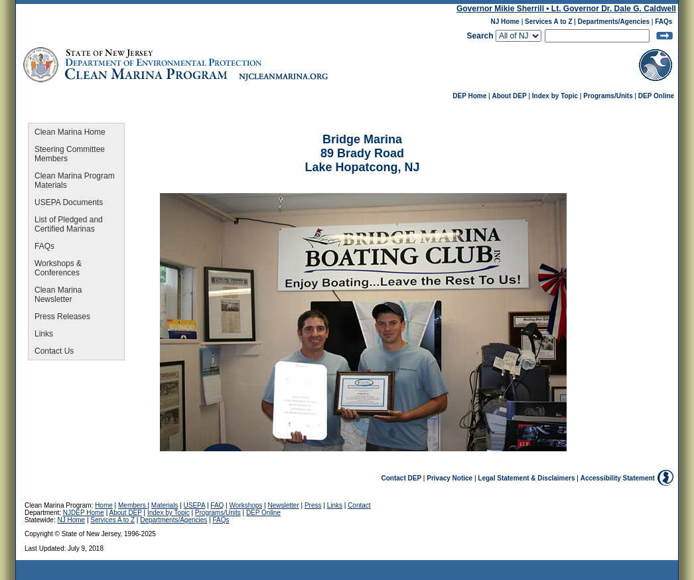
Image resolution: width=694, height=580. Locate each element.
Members (132, 505)
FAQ (217, 505)
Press (313, 505)
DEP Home (469, 96)
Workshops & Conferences (58, 268)
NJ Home (505, 21)
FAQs (663, 21)
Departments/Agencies (614, 21)
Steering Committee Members (70, 154)
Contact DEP (402, 478)
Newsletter (283, 505)
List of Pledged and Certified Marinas (69, 224)
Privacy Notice (449, 478)
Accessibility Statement (618, 478)
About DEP (509, 96)
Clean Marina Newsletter (58, 294)
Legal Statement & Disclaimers (526, 478)
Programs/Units (607, 96)
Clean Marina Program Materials (75, 180)
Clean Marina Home (70, 132)
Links (44, 333)
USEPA (195, 505)
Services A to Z (549, 21)
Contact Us (54, 351)
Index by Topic (555, 96)
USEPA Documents (69, 202)
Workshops (246, 505)
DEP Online (656, 96)
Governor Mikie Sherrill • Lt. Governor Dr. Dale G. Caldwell (566, 8)
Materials (164, 505)
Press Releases (62, 316)
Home (104, 505)
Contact (359, 505)
